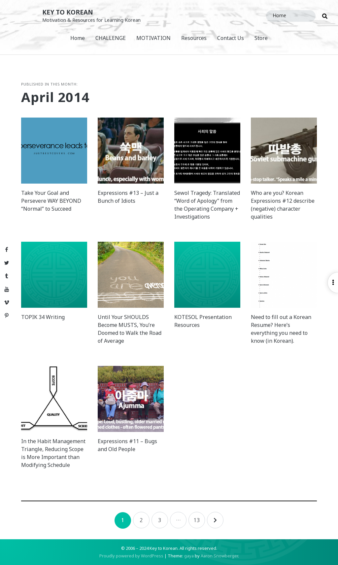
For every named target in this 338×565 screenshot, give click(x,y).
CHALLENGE (110, 38)
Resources (194, 38)
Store (261, 38)
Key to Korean (67, 12)
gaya (189, 556)
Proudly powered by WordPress (131, 556)
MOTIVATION (153, 38)
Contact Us (230, 38)
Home (77, 38)
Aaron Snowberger (219, 556)
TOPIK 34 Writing (43, 317)
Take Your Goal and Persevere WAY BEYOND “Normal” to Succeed (51, 200)
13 (196, 520)
